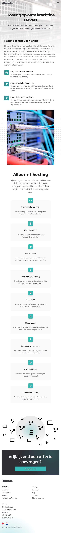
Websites (5, 490)
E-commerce (6, 493)
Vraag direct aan (30, 469)
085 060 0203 (6, 515)
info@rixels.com (7, 518)
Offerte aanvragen (38, 498)
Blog (33, 493)
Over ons (35, 490)
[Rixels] (7, 3)
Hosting (4, 495)
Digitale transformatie (9, 498)
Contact (35, 495)
